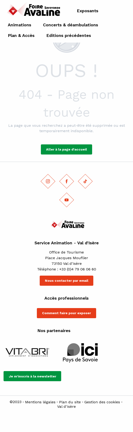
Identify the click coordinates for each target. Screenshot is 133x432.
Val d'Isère (66, 406)
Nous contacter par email (66, 280)
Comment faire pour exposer (66, 313)
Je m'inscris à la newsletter (32, 376)
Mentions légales (40, 402)
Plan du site (70, 402)
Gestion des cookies (102, 402)
